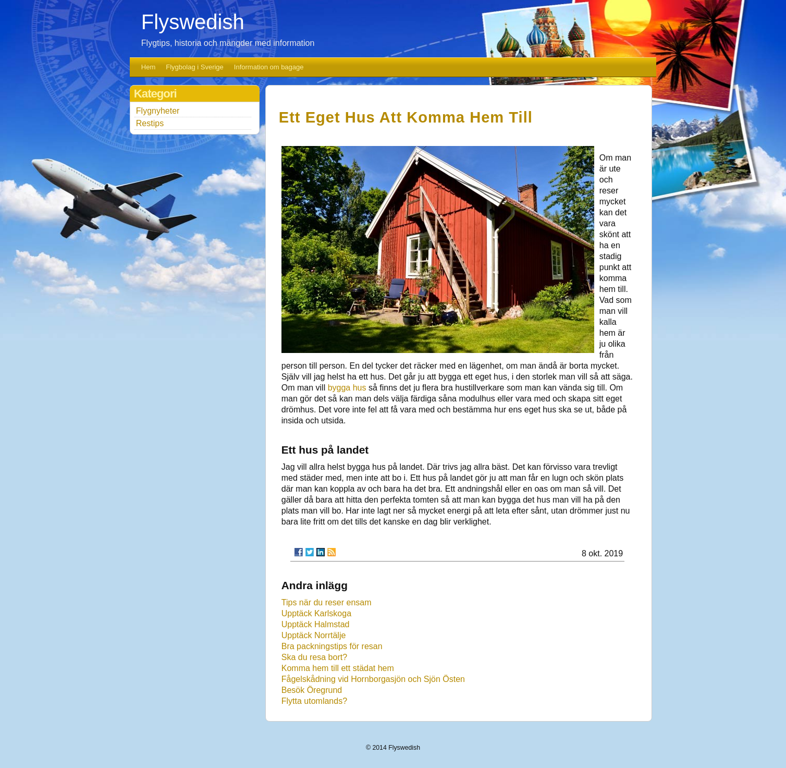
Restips (150, 123)
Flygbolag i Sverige (195, 67)
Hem (148, 67)
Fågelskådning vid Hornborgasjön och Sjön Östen (373, 679)
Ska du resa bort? (314, 657)
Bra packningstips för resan (332, 646)
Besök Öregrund (311, 690)
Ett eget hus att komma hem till (406, 117)
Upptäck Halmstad (315, 624)
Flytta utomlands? (314, 701)
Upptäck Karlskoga (316, 613)
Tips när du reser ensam (326, 602)
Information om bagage (269, 67)
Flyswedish (192, 21)
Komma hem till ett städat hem (337, 668)
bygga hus (347, 387)
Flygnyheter (158, 110)
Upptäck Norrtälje (313, 635)
